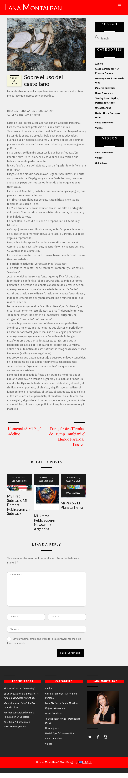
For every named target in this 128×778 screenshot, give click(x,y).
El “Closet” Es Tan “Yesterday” (19, 693)
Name (14, 621)
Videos (98, 132)
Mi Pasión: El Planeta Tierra (72, 510)
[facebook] (98, 741)
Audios (99, 68)
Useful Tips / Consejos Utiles (60, 738)
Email (55, 621)
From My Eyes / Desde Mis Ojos (19, 484)
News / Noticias (104, 98)
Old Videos (101, 167)
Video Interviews (104, 127)
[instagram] (105, 741)
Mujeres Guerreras (105, 92)
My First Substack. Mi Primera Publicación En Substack (18, 510)
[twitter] (90, 741)
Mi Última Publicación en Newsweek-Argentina (45, 527)
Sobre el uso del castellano (43, 85)
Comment (16, 579)
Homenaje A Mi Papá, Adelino (25, 436)
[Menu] (119, 4)
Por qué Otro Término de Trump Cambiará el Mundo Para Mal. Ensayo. (67, 441)
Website (14, 634)
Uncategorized (73, 498)
